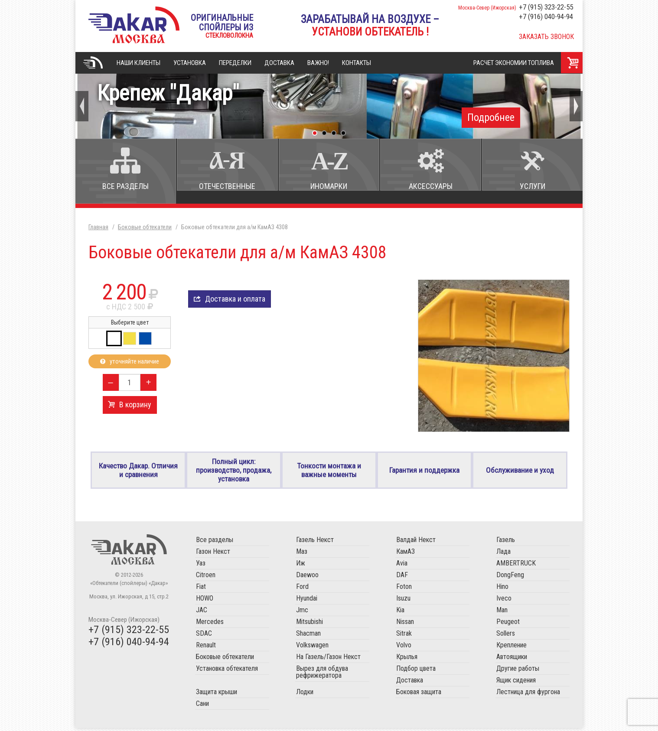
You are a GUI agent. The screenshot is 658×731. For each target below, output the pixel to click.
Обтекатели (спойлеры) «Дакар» (129, 552)
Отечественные (227, 186)
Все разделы (125, 186)
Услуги (532, 186)
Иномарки (328, 186)
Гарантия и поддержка (424, 471)
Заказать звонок (546, 36)
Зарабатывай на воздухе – (370, 25)
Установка (189, 63)
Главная (92, 63)
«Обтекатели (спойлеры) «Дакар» (133, 24)
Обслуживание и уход (520, 471)
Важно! (318, 63)
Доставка (279, 63)
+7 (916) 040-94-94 (546, 16)
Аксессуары (431, 186)
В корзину (135, 404)
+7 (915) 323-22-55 (546, 7)
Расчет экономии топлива (513, 63)
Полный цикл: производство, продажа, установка (234, 471)
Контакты (356, 63)
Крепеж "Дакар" (329, 104)
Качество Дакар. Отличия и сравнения (138, 471)
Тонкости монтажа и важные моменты (329, 471)
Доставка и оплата (235, 298)
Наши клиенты (138, 63)
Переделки (235, 63)
